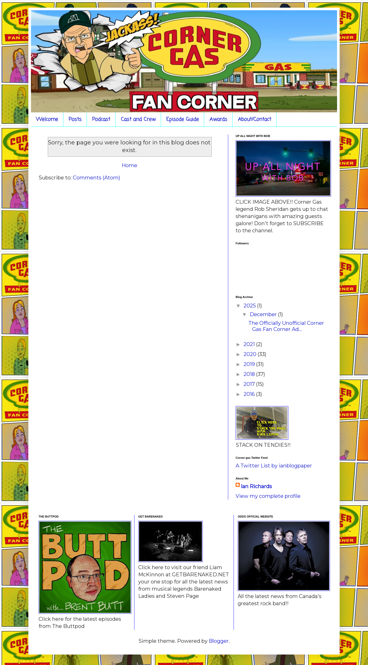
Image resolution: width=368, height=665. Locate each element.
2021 (250, 344)
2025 (250, 306)
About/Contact (254, 119)
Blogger (219, 641)
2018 (250, 374)
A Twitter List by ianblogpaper (274, 466)
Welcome (47, 119)
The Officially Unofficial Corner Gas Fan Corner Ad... (286, 326)
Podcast (101, 119)
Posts (75, 119)
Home (129, 165)
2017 (250, 384)
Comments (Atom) (96, 178)
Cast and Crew (138, 119)
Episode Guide (182, 119)
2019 (250, 364)
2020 (251, 354)
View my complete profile (268, 496)
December (264, 314)
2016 (250, 394)
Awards (218, 119)
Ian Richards (256, 486)
